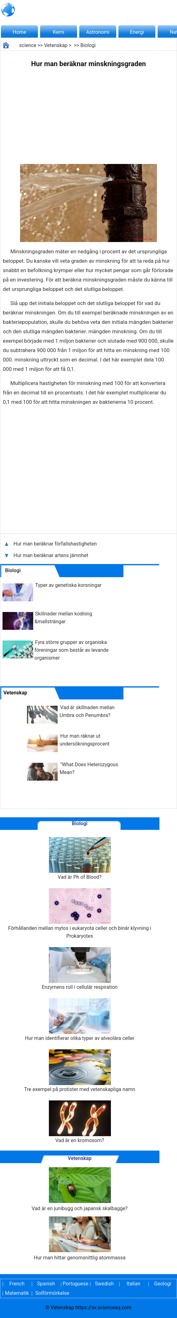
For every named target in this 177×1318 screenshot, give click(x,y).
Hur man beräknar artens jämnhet (51, 555)
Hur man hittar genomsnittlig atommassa (80, 1238)
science (27, 45)
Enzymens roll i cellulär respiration (79, 968)
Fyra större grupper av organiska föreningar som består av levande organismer (71, 650)
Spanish (46, 1284)
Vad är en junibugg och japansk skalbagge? (80, 1189)
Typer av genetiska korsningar (68, 585)
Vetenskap (56, 45)
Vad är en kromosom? (79, 1121)
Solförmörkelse (52, 1293)
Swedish (104, 1284)
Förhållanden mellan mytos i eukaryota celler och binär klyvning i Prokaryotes (79, 913)
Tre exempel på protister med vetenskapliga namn (79, 1070)
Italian (133, 1284)
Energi (137, 32)
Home (19, 32)
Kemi (58, 32)
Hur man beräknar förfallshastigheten (55, 544)
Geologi (162, 1284)
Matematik (17, 1293)
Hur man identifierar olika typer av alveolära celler (79, 1019)
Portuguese (75, 1284)
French (16, 1284)
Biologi (88, 45)
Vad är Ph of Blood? (79, 858)
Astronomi (97, 32)
